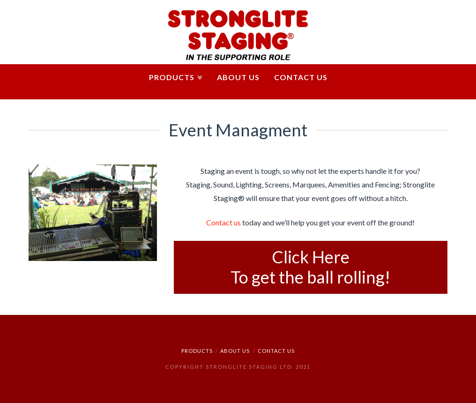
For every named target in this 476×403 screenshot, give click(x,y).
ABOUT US (235, 351)
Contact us (223, 222)
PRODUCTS (197, 351)
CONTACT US (276, 351)
